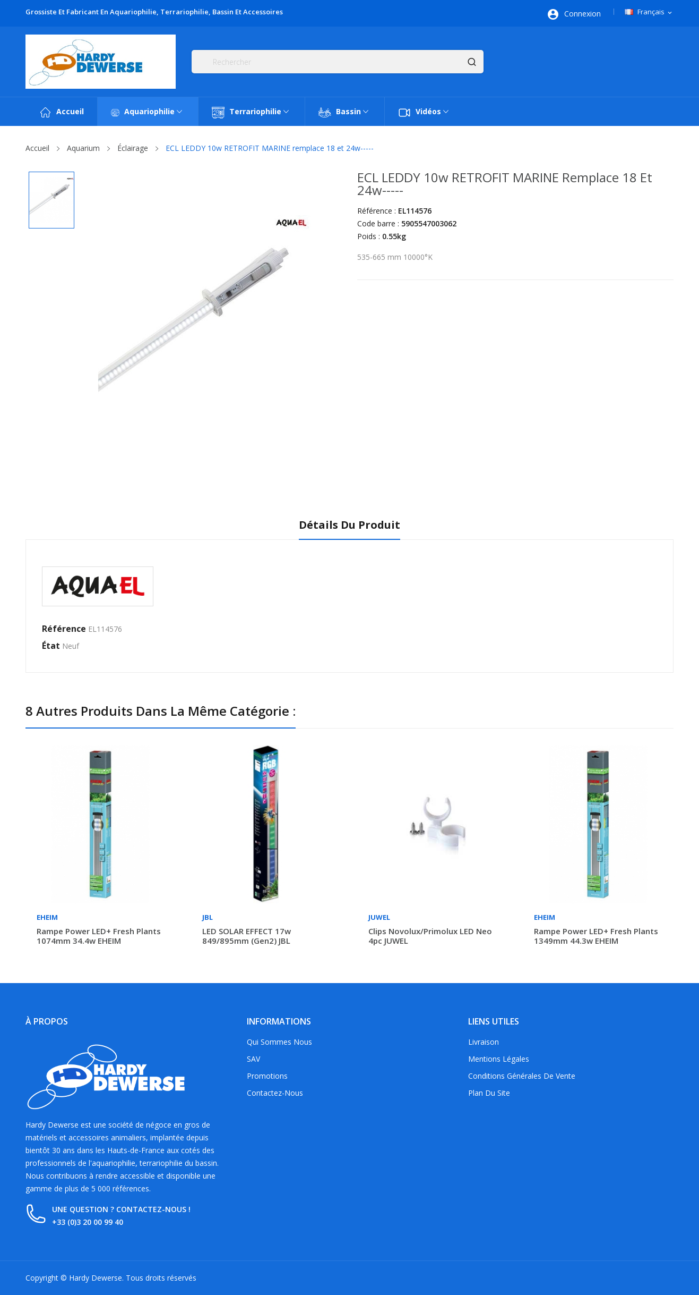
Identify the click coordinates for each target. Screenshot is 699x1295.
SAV (253, 1059)
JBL (207, 917)
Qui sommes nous (279, 1042)
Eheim (47, 917)
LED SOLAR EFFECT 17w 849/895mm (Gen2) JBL (246, 935)
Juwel (379, 917)
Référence (64, 628)
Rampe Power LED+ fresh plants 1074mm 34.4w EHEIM (99, 935)
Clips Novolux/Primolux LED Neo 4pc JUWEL (430, 935)
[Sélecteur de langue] (649, 12)
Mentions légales (498, 1059)
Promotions (267, 1076)
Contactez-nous (275, 1093)
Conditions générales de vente (521, 1076)
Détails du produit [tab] (349, 525)
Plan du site (489, 1093)
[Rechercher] (338, 61)
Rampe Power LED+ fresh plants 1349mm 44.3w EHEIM (596, 935)
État (51, 645)
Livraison (483, 1042)
